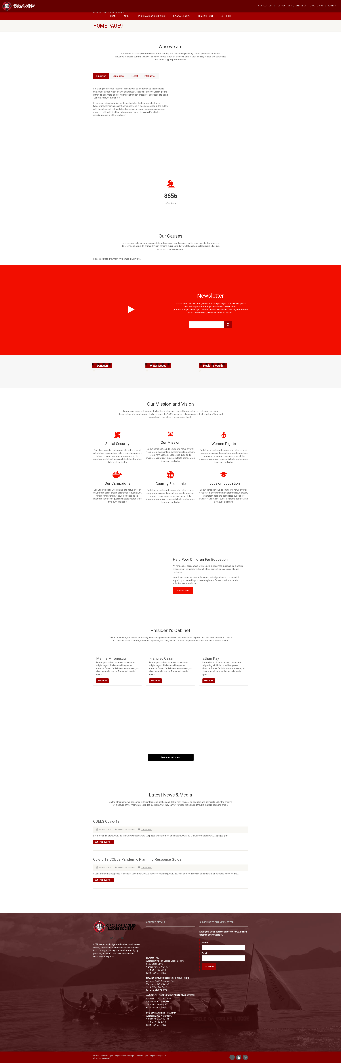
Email (205, 953)
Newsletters (265, 6)
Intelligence (150, 76)
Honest (134, 76)
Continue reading (103, 842)
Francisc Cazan (161, 658)
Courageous (118, 76)
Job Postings (284, 6)
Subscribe (209, 966)
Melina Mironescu (111, 658)
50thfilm (226, 16)
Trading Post (205, 16)
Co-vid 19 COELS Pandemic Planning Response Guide (137, 859)
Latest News (146, 829)
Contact (332, 6)
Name (205, 942)
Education (101, 76)
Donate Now (317, 6)
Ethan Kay (210, 658)
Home (113, 16)
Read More (102, 681)
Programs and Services (152, 16)
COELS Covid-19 (106, 821)
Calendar (301, 6)
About (127, 16)
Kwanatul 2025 (181, 16)
